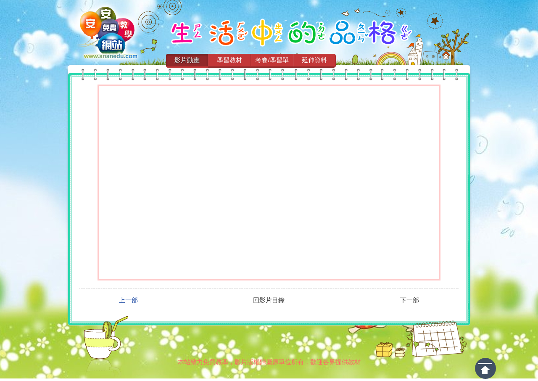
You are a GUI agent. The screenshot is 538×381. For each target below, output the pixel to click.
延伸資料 (314, 60)
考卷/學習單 (271, 60)
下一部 (409, 300)
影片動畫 (187, 60)
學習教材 (229, 60)
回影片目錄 (269, 300)
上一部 (128, 300)
